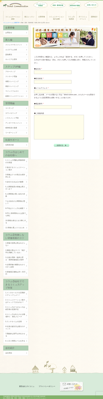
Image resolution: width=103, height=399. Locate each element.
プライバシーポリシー (47, 386)
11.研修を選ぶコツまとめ (14, 227)
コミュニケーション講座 (12, 18)
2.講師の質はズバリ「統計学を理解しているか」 (15, 251)
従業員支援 (9, 145)
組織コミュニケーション (14, 96)
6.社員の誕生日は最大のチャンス (15, 328)
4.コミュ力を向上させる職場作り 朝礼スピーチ (15, 315)
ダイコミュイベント (83, 18)
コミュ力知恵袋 (71, 18)
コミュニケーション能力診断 (56, 18)
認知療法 (8, 54)
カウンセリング (11, 113)
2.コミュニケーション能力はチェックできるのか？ (15, 301)
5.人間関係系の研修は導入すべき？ (15, 188)
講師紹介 (94, 17)
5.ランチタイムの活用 (13, 321)
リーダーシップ (11, 133)
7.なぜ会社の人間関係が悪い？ (15, 202)
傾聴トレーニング (12, 81)
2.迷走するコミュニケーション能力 (15, 168)
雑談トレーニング (12, 86)
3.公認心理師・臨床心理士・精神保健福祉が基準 (14, 258)
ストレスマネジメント (13, 45)
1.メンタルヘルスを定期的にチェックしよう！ (15, 294)
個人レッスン (29, 17)
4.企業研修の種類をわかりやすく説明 (15, 266)
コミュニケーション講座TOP (11, 22)
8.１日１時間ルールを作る (15, 341)
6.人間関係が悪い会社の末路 (15, 195)
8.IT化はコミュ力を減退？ (15, 208)
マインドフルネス (12, 91)
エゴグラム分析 (11, 50)
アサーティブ (10, 71)
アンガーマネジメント (13, 123)
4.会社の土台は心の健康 (14, 182)
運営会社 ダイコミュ (26, 386)
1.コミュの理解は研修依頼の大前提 (15, 161)
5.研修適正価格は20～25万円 (15, 273)
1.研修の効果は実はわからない (15, 244)
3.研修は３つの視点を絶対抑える (15, 176)
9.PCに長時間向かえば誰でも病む (15, 214)
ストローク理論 (11, 76)
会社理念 (8, 353)
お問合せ (8, 32)
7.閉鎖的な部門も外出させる (15, 335)
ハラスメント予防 (12, 118)
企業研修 (41, 17)
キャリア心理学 (11, 59)
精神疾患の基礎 (11, 128)
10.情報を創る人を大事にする (15, 222)
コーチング (9, 108)
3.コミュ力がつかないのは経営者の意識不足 (15, 308)
